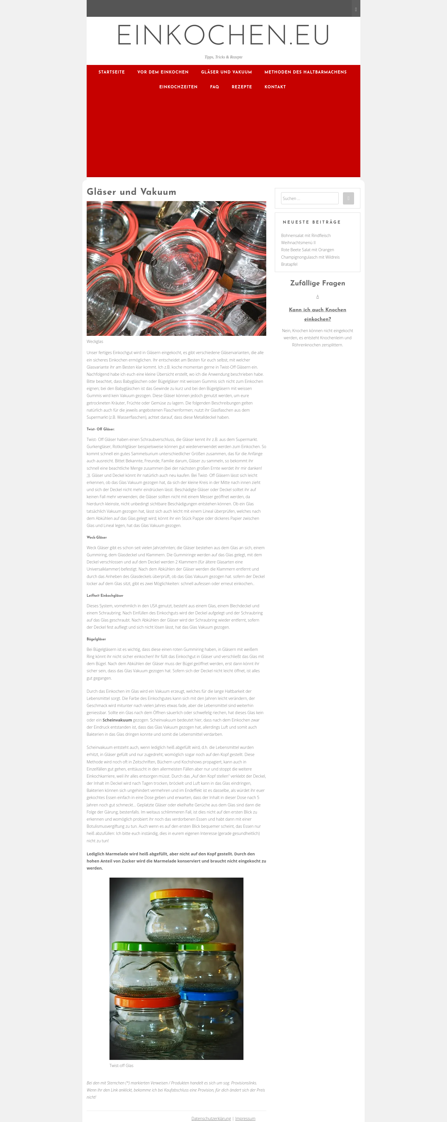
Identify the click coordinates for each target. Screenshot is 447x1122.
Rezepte (242, 87)
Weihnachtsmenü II (298, 242)
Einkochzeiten (178, 87)
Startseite (112, 72)
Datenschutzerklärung (211, 1118)
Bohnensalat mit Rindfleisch (306, 235)
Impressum (245, 1118)
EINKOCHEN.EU (223, 37)
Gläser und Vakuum (226, 72)
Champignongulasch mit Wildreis (310, 257)
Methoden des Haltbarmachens (306, 72)
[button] (317, 308)
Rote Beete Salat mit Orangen (307, 249)
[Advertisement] (223, 137)
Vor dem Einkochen (163, 72)
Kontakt (275, 87)
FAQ (214, 87)
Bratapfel (289, 264)
